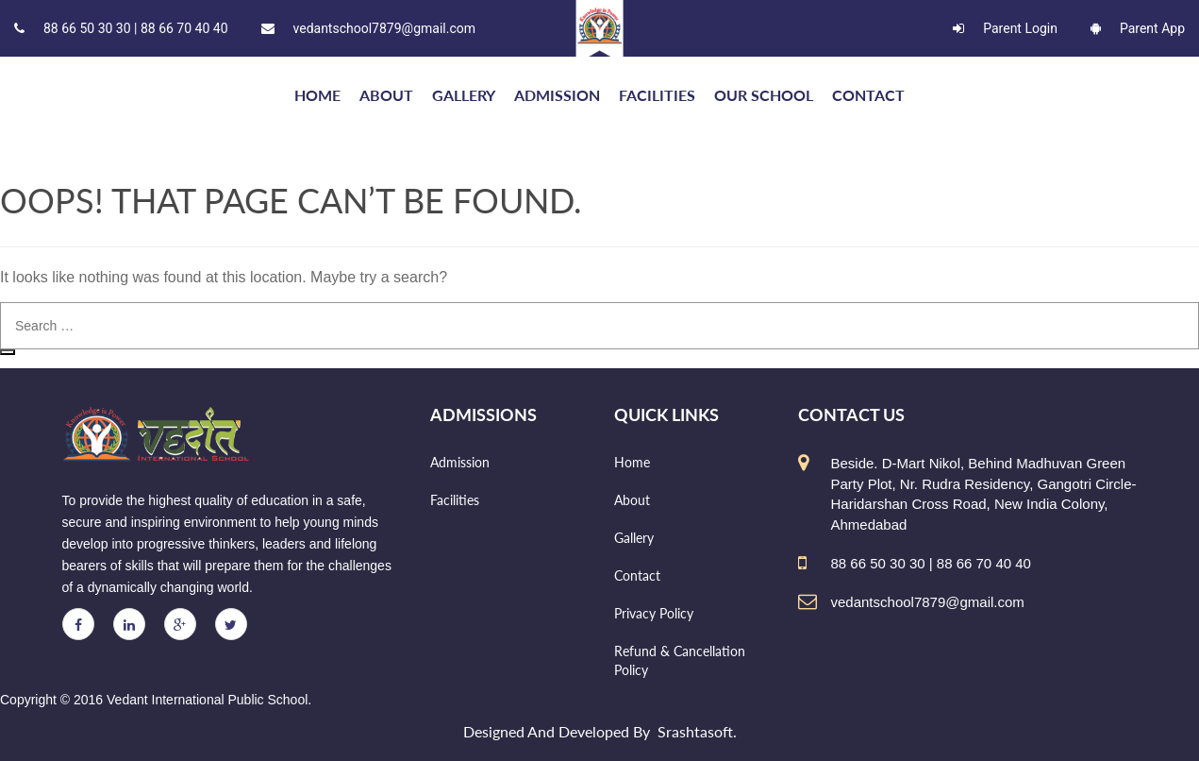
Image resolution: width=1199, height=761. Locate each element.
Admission (557, 95)
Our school (763, 95)
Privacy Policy (653, 613)
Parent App (1138, 28)
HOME (317, 95)
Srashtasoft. (697, 731)
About (386, 95)
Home (632, 462)
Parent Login (1005, 28)
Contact (868, 95)
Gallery (463, 95)
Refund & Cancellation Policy (679, 660)
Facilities (657, 95)
